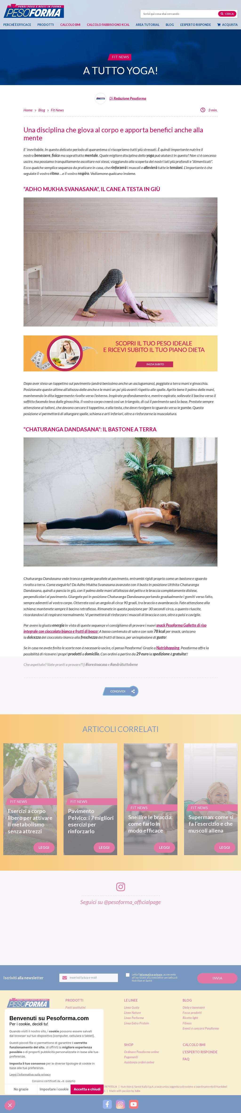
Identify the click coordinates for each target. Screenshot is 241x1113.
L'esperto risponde (200, 1052)
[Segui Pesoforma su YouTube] (133, 1104)
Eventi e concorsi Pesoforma (201, 1028)
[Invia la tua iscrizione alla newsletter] (217, 978)
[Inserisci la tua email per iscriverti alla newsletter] (88, 978)
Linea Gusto (131, 1007)
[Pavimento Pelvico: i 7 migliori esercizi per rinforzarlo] (90, 799)
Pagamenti (131, 1057)
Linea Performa (134, 1018)
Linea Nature (132, 1013)
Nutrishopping (167, 647)
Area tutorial (147, 24)
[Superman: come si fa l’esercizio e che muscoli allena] (211, 799)
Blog (170, 24)
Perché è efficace (17, 25)
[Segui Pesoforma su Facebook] (107, 1104)
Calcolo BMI (70, 25)
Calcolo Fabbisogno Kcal (108, 25)
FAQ (186, 1059)
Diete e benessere (194, 1007)
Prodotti (45, 24)
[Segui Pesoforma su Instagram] (120, 1104)
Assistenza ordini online (139, 1062)
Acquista (227, 24)
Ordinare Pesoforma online (141, 1052)
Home (28, 110)
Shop (128, 1045)
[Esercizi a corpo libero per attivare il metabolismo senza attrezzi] (30, 799)
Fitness (187, 1023)
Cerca (227, 13)
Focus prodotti (192, 1013)
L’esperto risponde (195, 25)
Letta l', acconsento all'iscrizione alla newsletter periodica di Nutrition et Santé (151, 977)
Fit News (57, 110)
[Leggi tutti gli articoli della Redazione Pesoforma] (120, 100)
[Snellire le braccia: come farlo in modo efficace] (150, 799)
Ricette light (190, 1018)
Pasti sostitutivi (75, 1007)
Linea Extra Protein (136, 1023)
